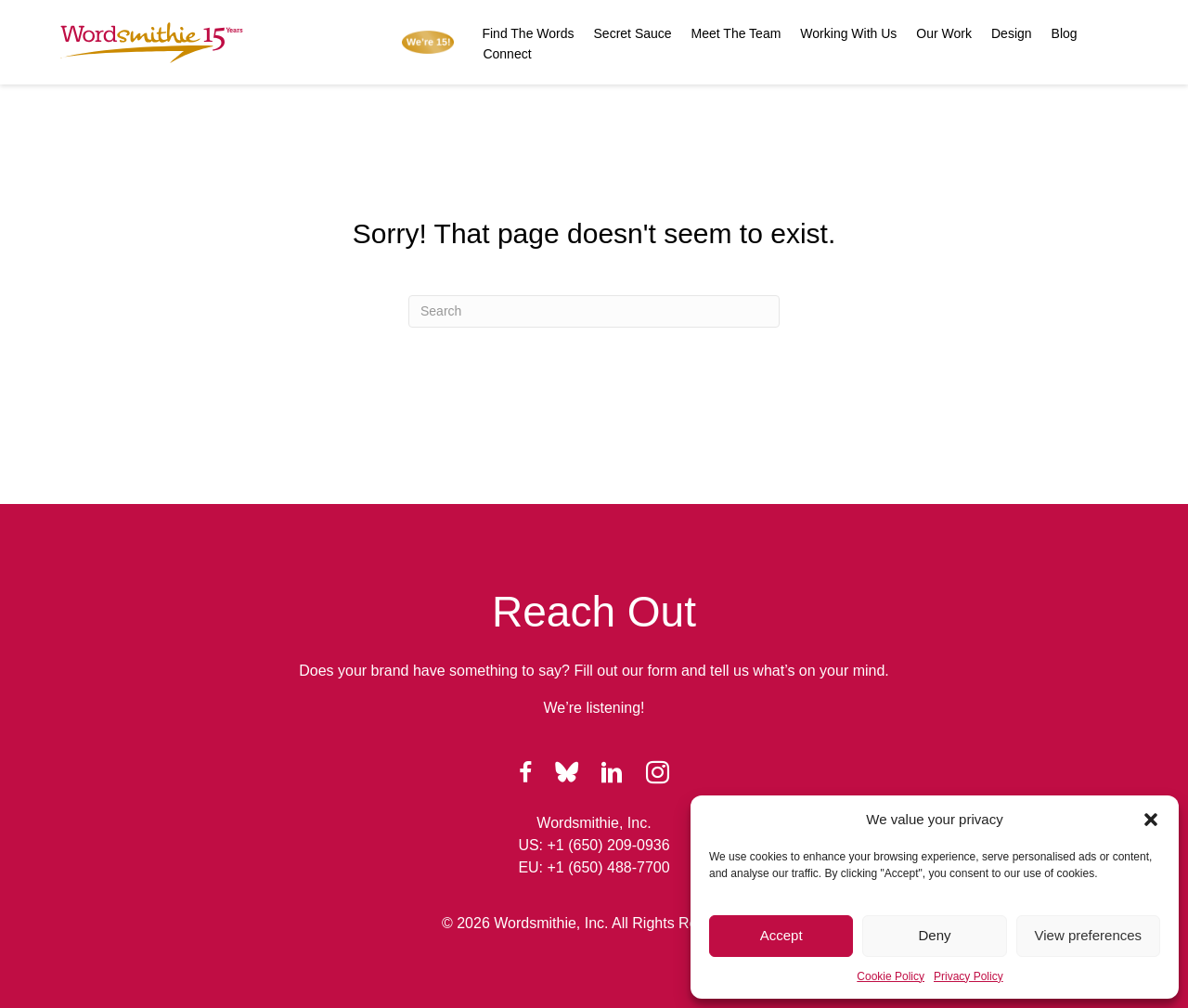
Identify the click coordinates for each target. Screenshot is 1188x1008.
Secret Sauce (633, 33)
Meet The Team (736, 33)
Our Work (944, 33)
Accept (781, 935)
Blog (1065, 33)
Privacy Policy (968, 976)
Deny (934, 935)
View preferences (1089, 935)
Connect (507, 53)
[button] (1151, 819)
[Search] (594, 311)
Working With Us (848, 33)
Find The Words (528, 33)
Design (1011, 33)
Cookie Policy (890, 976)
